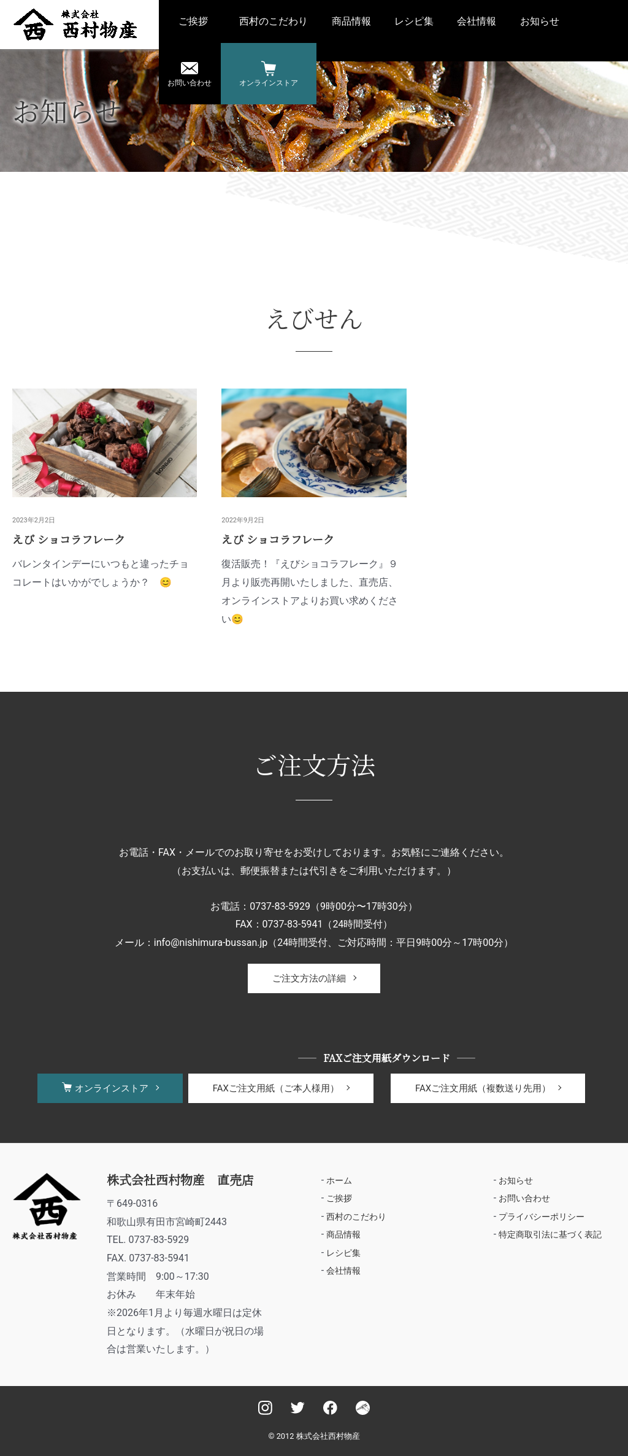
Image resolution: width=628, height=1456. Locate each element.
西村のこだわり (273, 21)
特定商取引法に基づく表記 (550, 1235)
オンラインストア (268, 83)
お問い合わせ (189, 83)
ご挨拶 (193, 21)
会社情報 (476, 21)
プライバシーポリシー (541, 1217)
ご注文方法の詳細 (309, 978)
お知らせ (539, 21)
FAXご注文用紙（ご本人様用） (276, 1088)
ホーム (339, 1180)
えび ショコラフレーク (68, 539)
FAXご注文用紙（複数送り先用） (483, 1088)
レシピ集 (414, 21)
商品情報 (351, 21)
